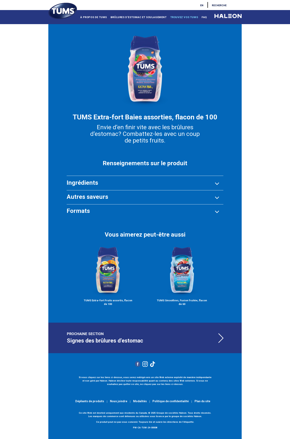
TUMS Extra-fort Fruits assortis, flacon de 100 (108, 302)
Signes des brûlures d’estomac (105, 340)
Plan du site (202, 401)
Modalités (140, 401)
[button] (82, 182)
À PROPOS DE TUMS (93, 17)
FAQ (204, 17)
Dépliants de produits (89, 401)
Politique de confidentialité (170, 401)
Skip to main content (13, 1)
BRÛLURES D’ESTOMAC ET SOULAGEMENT (139, 17)
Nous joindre (118, 401)
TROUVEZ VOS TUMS (184, 17)
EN (201, 5)
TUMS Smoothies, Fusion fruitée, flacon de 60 (182, 302)
